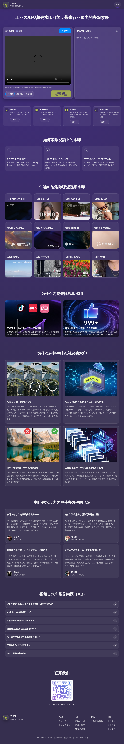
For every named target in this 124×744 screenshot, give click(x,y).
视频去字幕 (80, 725)
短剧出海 (62, 721)
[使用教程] (19, 31)
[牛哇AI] (14, 5)
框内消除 (10, 94)
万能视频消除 (81, 729)
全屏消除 (29, 94)
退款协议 (111, 729)
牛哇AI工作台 (64, 725)
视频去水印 (80, 721)
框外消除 (19, 94)
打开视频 (65, 31)
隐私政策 (111, 725)
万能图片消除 (97, 721)
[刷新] (117, 31)
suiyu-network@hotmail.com (62, 704)
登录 (118, 4)
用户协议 (111, 721)
